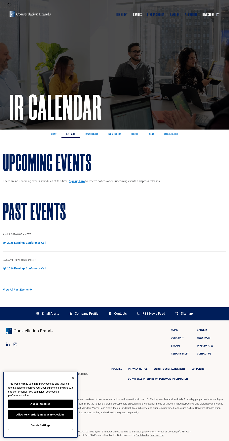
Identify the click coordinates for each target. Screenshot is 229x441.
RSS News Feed (151, 313)
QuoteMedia (77, 431)
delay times (154, 431)
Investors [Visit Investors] (211, 14)
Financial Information (114, 134)
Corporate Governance (171, 134)
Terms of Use (157, 435)
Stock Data (134, 134)
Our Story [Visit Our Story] (122, 14)
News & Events (70, 134)
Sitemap (184, 313)
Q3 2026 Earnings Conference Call (24, 268)
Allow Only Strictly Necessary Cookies (40, 414)
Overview (54, 134)
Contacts (118, 313)
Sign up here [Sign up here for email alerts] (77, 181)
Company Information (91, 134)
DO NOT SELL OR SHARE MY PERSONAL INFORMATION (158, 378)
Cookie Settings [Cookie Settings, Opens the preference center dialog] (41, 425)
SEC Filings (151, 134)
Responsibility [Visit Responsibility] (155, 14)
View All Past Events (16, 289)
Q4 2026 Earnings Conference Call (24, 242)
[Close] (72, 377)
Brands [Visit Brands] (137, 14)
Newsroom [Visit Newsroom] (191, 14)
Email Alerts (47, 313)
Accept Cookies (40, 403)
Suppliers (198, 368)
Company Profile (83, 313)
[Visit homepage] (30, 14)
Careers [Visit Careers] (174, 14)
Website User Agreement (169, 368)
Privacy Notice (137, 368)
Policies (116, 368)
